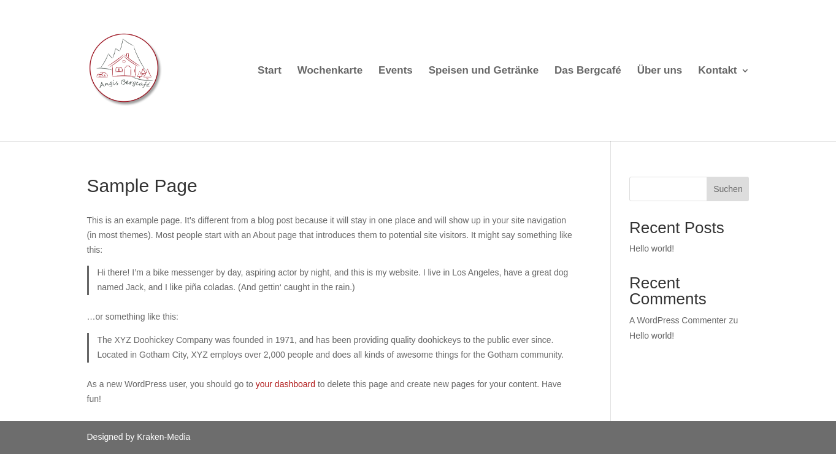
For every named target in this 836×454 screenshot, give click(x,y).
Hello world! (651, 248)
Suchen (727, 189)
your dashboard (285, 384)
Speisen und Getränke (484, 71)
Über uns (660, 71)
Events (395, 71)
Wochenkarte (329, 71)
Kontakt (717, 71)
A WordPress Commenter (677, 320)
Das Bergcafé (587, 71)
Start (270, 71)
